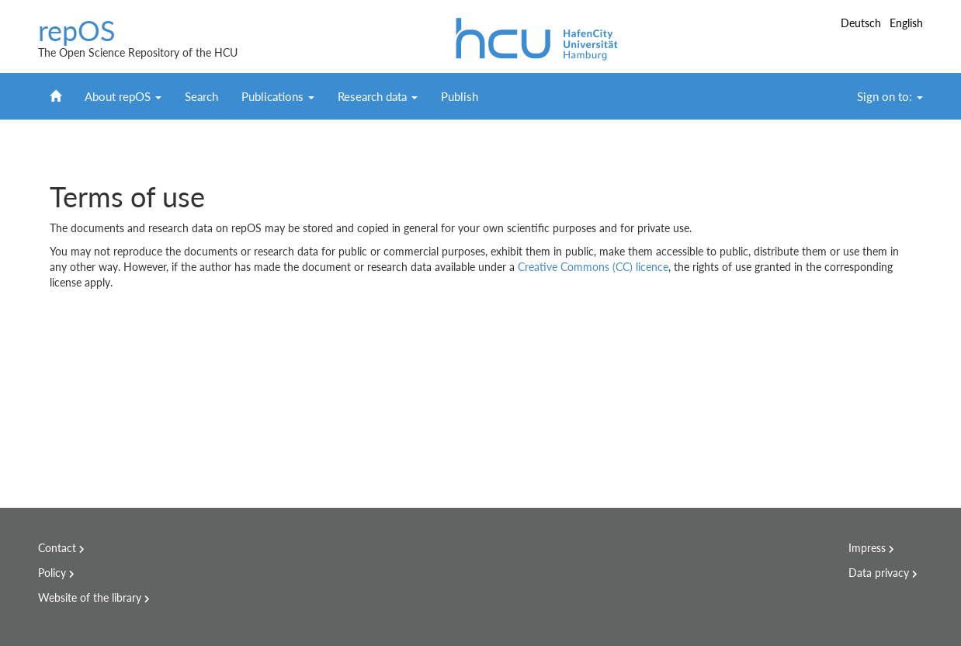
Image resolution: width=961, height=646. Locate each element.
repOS (77, 31)
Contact (57, 547)
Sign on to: (890, 96)
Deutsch (862, 23)
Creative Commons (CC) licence (593, 266)
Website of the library (89, 597)
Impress (867, 547)
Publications (277, 96)
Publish (459, 96)
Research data (378, 96)
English (906, 23)
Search (201, 96)
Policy (52, 572)
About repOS (123, 96)
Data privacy (878, 572)
